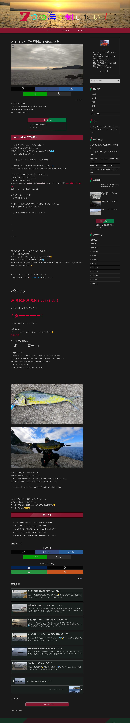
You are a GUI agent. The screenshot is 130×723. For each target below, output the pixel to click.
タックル (35, 123)
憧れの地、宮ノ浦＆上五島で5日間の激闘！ (104, 146)
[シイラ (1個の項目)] (110, 129)
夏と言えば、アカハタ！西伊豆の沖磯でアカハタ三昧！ (104, 153)
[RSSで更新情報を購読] (53, 563)
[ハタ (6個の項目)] (93, 126)
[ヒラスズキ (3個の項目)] (108, 126)
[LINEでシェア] (59, 89)
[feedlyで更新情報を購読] (49, 563)
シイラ (18, 539)
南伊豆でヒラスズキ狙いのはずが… (103, 165)
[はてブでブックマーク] (47, 89)
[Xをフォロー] (45, 563)
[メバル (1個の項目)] (105, 132)
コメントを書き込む (47, 701)
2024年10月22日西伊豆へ (40, 120)
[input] (105, 81)
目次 (44, 115)
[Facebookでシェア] (35, 89)
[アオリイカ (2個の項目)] (101, 129)
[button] (71, 89)
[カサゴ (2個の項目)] (93, 129)
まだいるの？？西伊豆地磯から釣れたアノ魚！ (104, 170)
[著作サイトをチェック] (41, 563)
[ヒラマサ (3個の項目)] (100, 126)
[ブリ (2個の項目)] (117, 126)
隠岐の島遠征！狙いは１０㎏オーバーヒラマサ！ (104, 160)
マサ (105, 49)
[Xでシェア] (23, 89)
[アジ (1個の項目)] (117, 129)
